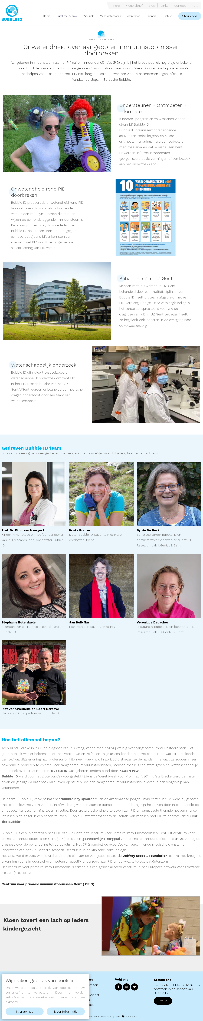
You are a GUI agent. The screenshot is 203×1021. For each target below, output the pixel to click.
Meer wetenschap (110, 15)
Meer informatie (66, 1011)
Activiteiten (133, 15)
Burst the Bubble (67, 15)
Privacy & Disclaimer (100, 1016)
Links (164, 5)
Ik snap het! (24, 1011)
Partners (151, 15)
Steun (163, 1001)
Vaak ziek (88, 15)
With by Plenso (126, 1016)
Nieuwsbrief (134, 5)
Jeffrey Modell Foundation (145, 856)
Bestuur (167, 15)
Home (46, 15)
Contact (180, 5)
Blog (151, 5)
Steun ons (189, 16)
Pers (116, 5)
